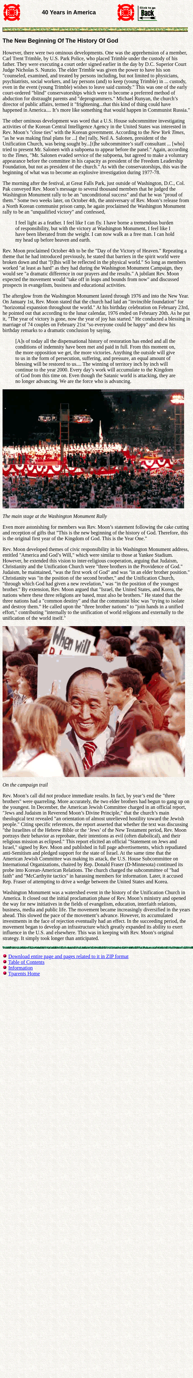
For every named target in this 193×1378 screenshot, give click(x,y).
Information (20, 968)
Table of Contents (26, 962)
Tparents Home (24, 973)
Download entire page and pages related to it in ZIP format (68, 956)
